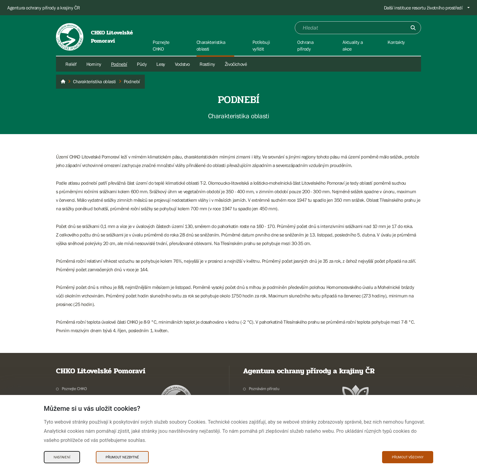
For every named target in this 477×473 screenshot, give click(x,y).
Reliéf (71, 64)
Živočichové (236, 64)
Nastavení (62, 457)
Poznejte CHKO (74, 388)
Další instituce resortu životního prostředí (423, 7)
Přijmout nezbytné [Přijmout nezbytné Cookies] (122, 457)
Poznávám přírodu (264, 388)
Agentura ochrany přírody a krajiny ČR (43, 7)
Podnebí (119, 64)
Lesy (160, 64)
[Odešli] (413, 28)
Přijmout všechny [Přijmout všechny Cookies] (407, 457)
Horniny (93, 64)
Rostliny (207, 64)
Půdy (142, 64)
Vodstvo (182, 64)
